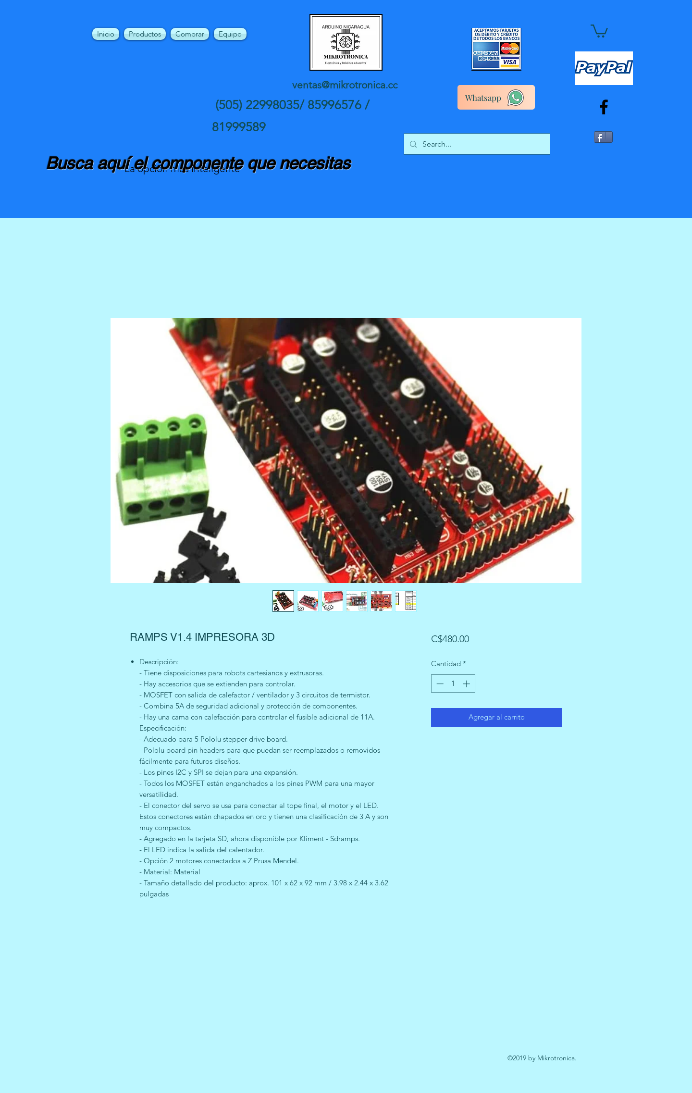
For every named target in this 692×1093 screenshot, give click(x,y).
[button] (599, 30)
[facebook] (604, 107)
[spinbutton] (453, 684)
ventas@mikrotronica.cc (344, 85)
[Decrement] (438, 684)
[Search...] (476, 144)
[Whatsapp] (496, 97)
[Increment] (467, 684)
